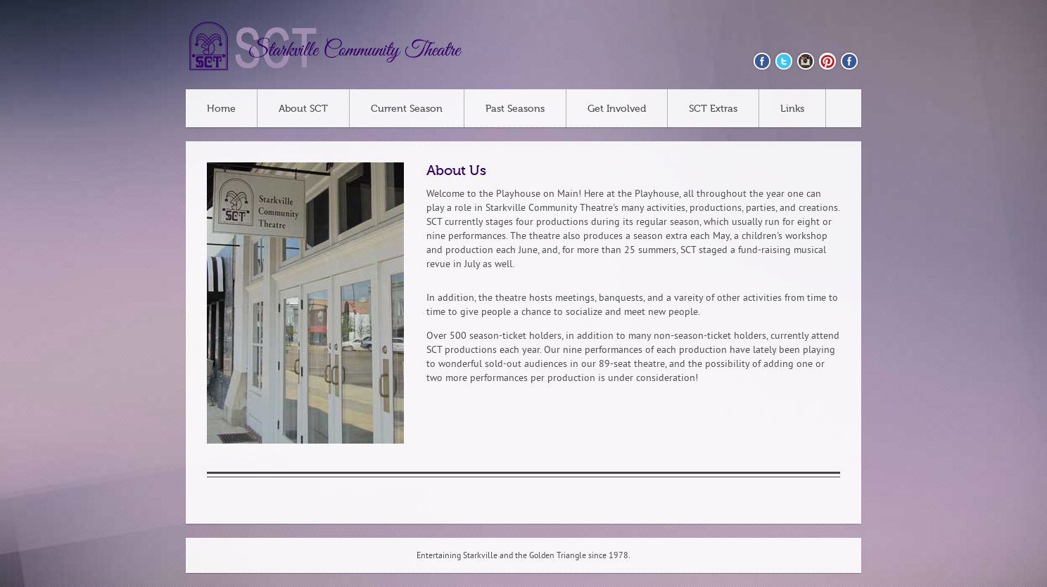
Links (792, 109)
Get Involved (617, 109)
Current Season (407, 109)
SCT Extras (713, 109)
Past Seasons (515, 109)
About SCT (303, 109)
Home (221, 109)
